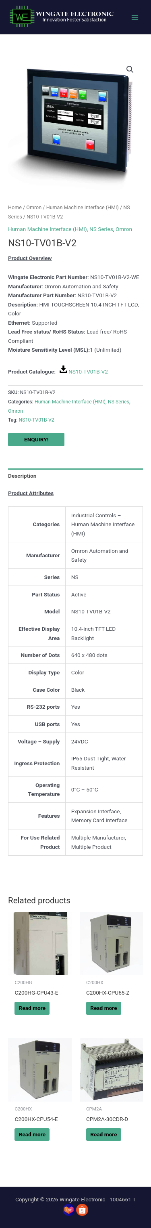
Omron (33, 207)
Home (15, 207)
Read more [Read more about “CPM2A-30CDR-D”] (103, 1134)
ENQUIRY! (36, 439)
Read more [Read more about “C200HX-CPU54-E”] (32, 1134)
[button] (130, 69)
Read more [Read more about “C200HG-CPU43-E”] (32, 1008)
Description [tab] (22, 475)
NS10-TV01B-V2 (88, 371)
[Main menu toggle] (135, 17)
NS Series (101, 229)
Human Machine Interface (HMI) (82, 207)
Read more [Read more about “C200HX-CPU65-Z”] (103, 1008)
